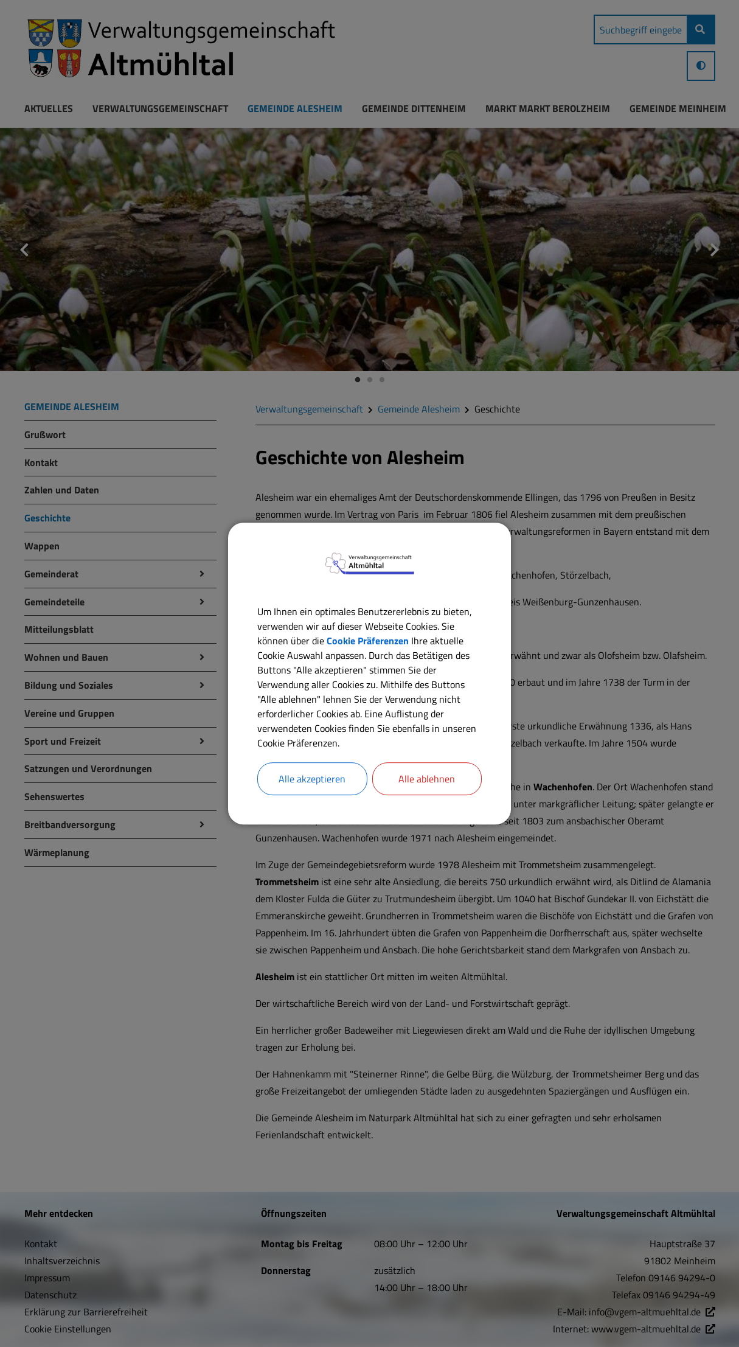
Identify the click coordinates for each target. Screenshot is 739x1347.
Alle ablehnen (426, 778)
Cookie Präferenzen (368, 640)
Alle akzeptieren (312, 778)
